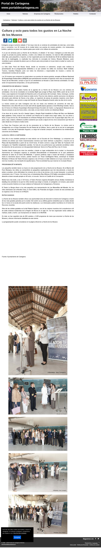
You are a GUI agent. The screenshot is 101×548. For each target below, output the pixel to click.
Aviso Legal (73, 544)
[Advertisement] (37, 272)
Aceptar (17, 537)
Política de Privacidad (82, 544)
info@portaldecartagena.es (8, 544)
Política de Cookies (94, 544)
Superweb (95, 543)
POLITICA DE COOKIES (19, 533)
